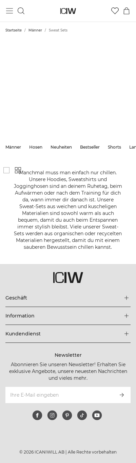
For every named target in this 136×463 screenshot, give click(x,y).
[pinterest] (67, 415)
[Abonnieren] (122, 395)
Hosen (35, 147)
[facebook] (37, 415)
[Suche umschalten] (21, 11)
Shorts (114, 147)
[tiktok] (82, 415)
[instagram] (52, 415)
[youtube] (97, 415)
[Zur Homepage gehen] (68, 11)
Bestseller (90, 147)
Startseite (13, 30)
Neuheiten (61, 147)
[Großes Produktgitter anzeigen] (6, 170)
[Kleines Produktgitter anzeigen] (18, 170)
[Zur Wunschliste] (115, 11)
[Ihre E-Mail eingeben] (58, 395)
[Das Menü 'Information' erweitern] (68, 316)
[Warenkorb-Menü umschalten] (126, 11)
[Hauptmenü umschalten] (9, 11)
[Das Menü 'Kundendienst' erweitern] (68, 334)
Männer (35, 30)
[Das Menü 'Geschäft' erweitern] (68, 298)
